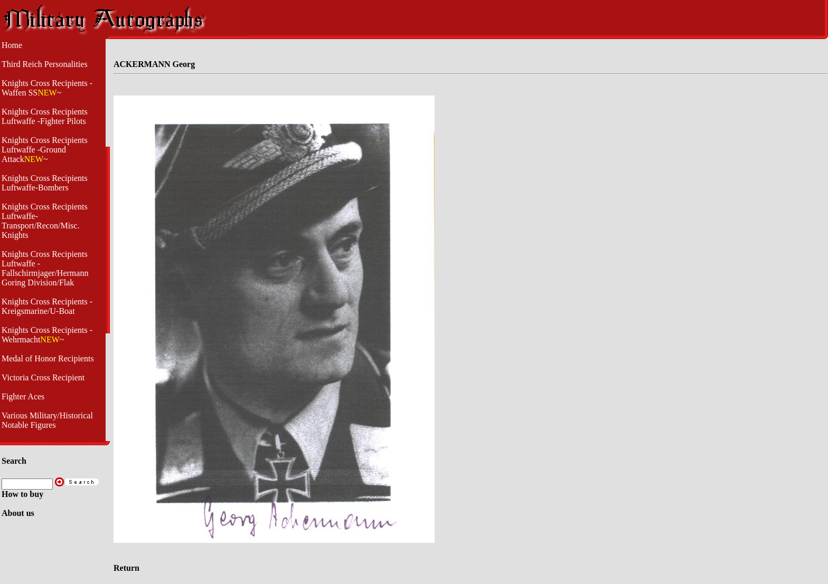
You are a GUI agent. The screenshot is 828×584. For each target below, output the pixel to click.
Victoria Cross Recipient (43, 377)
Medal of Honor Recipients (48, 358)
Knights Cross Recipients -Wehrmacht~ (47, 334)
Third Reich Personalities (45, 64)
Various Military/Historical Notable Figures (47, 420)
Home (12, 45)
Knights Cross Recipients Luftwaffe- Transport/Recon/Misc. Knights (45, 221)
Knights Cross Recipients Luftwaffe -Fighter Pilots (45, 116)
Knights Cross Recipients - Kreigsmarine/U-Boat (47, 306)
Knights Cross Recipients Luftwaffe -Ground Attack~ (45, 150)
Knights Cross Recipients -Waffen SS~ (47, 88)
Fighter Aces (23, 396)
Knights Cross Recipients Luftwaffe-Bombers (45, 183)
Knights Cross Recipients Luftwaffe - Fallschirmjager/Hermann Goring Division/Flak (45, 268)
